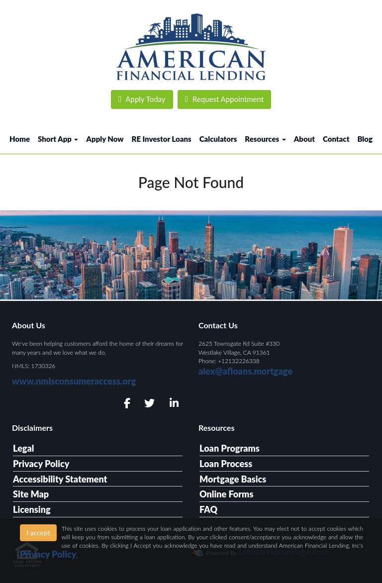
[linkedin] (172, 403)
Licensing (32, 509)
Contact (336, 138)
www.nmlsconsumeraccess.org (74, 381)
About (304, 138)
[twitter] (148, 403)
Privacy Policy (41, 463)
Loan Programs (229, 448)
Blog (365, 138)
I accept (38, 532)
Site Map (31, 493)
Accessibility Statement (60, 479)
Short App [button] (58, 138)
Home (19, 138)
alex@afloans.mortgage (245, 371)
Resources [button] (265, 138)
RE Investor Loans (161, 138)
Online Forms (226, 493)
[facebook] (124, 403)
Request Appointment (224, 99)
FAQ (208, 509)
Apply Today (142, 99)
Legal (23, 448)
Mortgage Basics (232, 479)
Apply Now (104, 138)
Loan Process (225, 463)
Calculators (218, 138)
